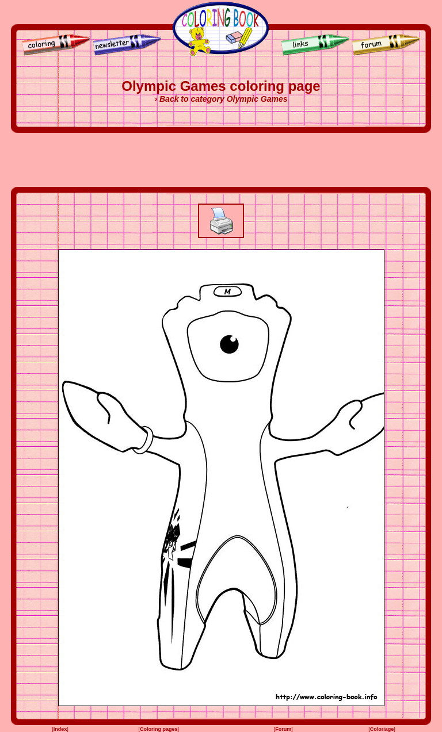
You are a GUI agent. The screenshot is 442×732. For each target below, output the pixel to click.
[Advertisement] (221, 160)
